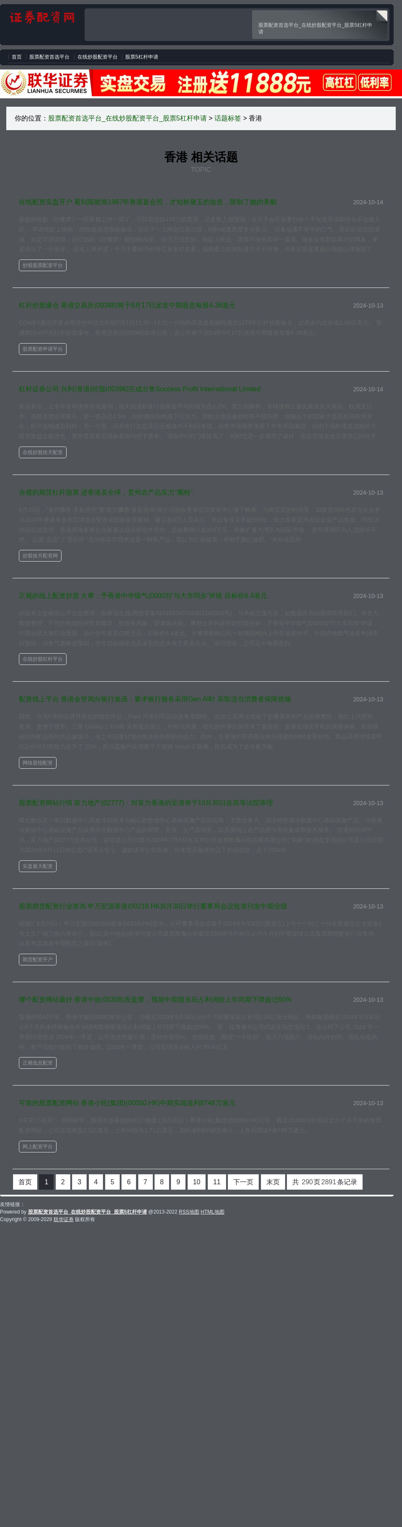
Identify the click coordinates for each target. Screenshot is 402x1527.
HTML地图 (212, 1212)
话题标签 (227, 118)
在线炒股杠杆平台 (43, 659)
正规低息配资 (38, 1063)
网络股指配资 (38, 763)
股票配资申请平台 (43, 349)
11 (217, 1182)
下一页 (243, 1182)
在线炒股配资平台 (97, 57)
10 (197, 1182)
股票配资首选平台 (49, 57)
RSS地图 (189, 1212)
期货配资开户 (38, 959)
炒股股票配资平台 (43, 265)
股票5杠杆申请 (141, 57)
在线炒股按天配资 (43, 452)
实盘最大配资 (38, 866)
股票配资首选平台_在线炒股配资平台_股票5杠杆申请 (127, 118)
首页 (17, 57)
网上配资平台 (38, 1147)
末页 (273, 1182)
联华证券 (64, 1219)
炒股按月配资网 (40, 556)
